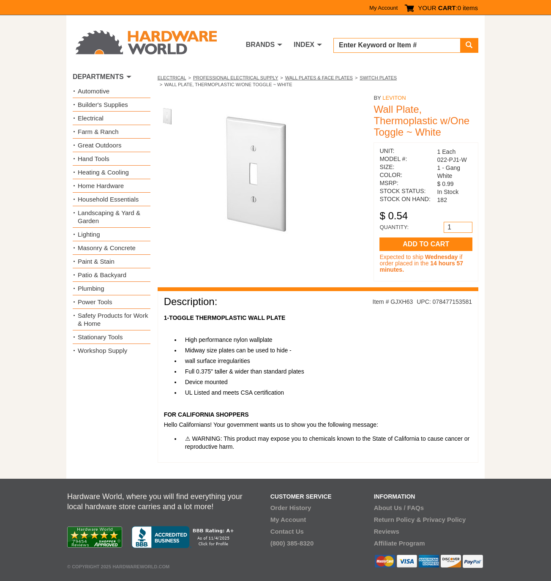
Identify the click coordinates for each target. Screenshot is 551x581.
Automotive (93, 91)
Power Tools (95, 302)
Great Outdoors (99, 145)
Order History (290, 507)
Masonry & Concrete (107, 247)
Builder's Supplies (103, 104)
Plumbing (91, 288)
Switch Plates (378, 77)
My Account (383, 8)
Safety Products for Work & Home (113, 319)
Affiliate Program (399, 543)
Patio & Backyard (102, 274)
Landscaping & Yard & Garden (109, 216)
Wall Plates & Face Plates (319, 77)
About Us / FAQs (399, 507)
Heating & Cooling (103, 172)
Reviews (386, 531)
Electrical (172, 77)
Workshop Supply (102, 350)
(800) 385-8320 (292, 543)
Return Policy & (397, 519)
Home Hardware (101, 185)
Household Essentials (108, 199)
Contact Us (287, 531)
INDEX (304, 44)
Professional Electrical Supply (235, 77)
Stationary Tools (100, 337)
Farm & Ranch (98, 131)
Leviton (394, 98)
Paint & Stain (96, 261)
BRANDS (260, 44)
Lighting (89, 234)
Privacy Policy (444, 519)
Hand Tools (93, 158)
